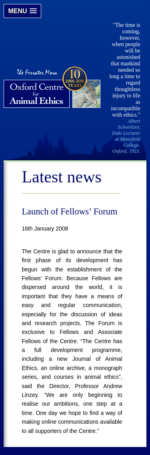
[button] (22, 11)
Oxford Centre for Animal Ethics (53, 88)
